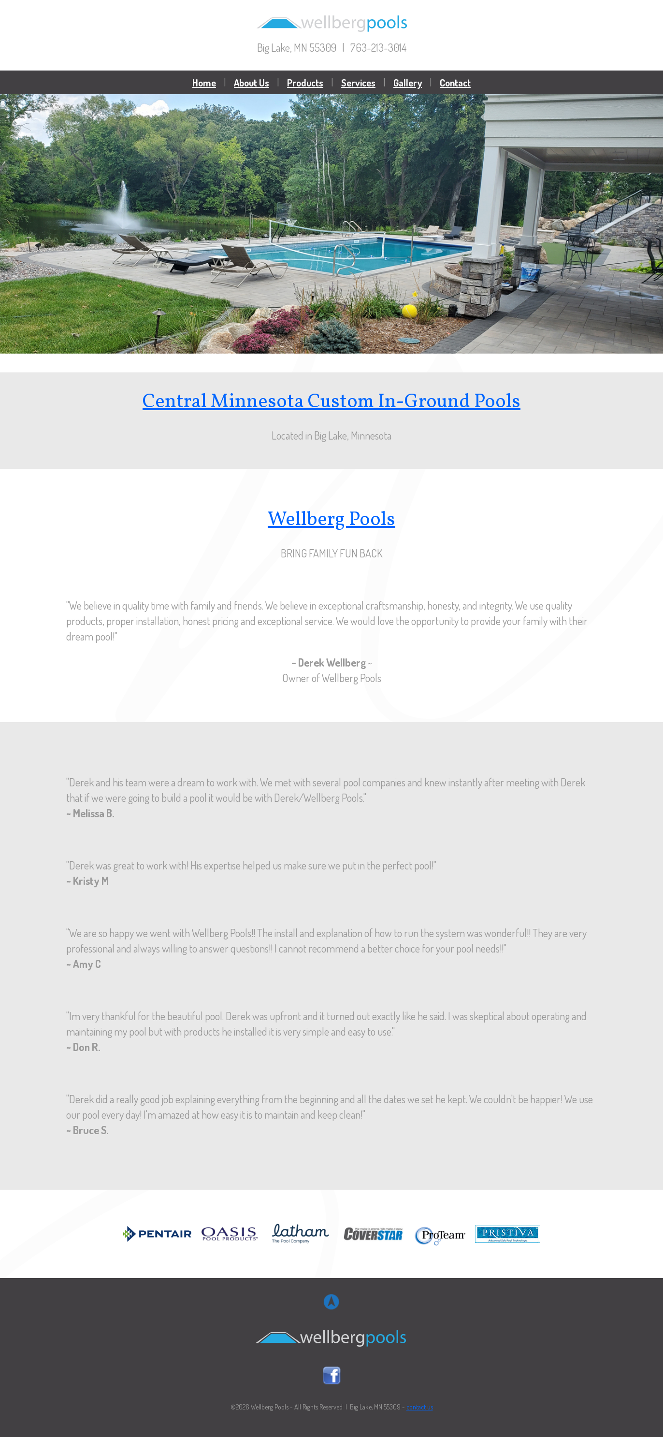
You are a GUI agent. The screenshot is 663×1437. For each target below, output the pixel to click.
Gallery (407, 82)
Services (358, 82)
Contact (455, 82)
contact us (419, 1407)
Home (204, 82)
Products (305, 82)
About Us (251, 82)
